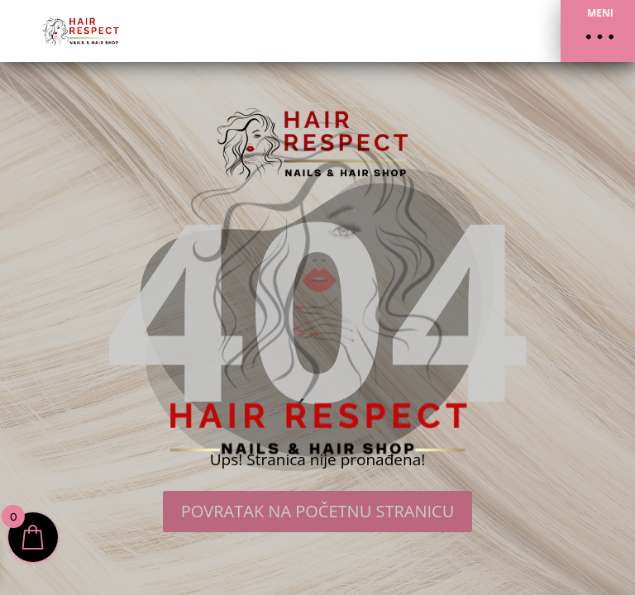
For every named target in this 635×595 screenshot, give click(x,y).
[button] (598, 31)
